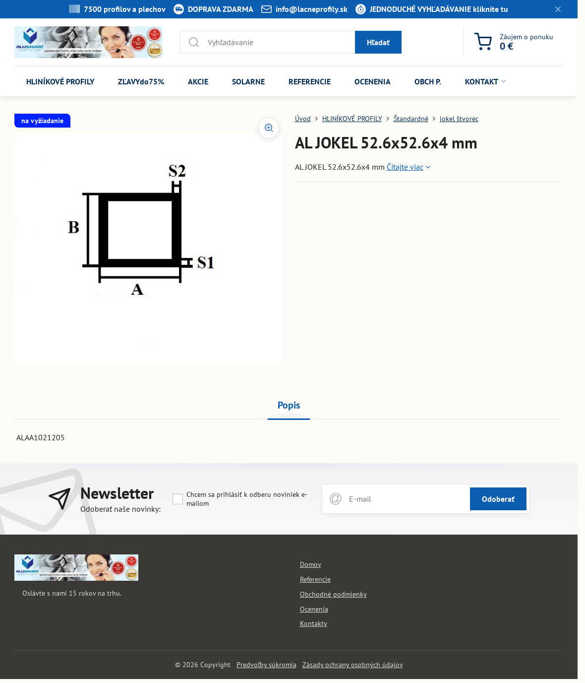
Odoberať (498, 499)
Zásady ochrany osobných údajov (352, 664)
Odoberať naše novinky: (120, 509)
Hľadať (378, 42)
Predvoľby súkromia (266, 664)
